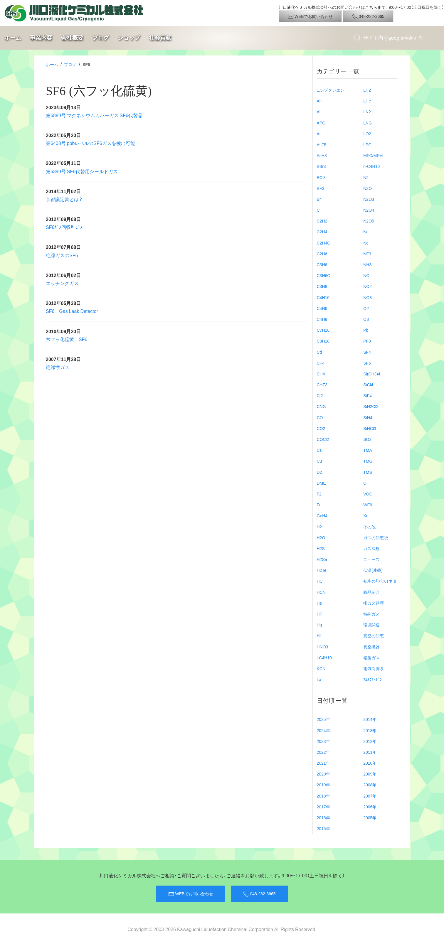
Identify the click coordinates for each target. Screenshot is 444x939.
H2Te (322, 570)
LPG (367, 144)
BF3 (320, 188)
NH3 (367, 264)
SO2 (367, 439)
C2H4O (324, 243)
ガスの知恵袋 (375, 537)
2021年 (323, 763)
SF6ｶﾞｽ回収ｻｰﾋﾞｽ (64, 226)
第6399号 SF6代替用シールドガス (82, 171)
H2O (321, 537)
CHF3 (322, 384)
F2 (319, 494)
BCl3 (321, 177)
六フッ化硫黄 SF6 (66, 339)
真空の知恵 (373, 635)
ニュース (371, 559)
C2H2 (322, 221)
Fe (319, 505)
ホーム (12, 37)
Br (319, 199)
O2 (366, 308)
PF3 (367, 341)
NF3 (367, 254)
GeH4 (322, 515)
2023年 (323, 741)
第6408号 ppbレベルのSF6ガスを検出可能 (90, 142)
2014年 (369, 719)
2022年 (323, 752)
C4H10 (323, 297)
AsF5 (322, 144)
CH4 (321, 374)
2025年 (323, 719)
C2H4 (322, 232)
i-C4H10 (324, 657)
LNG (367, 123)
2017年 (323, 807)
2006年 (369, 807)
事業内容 (41, 37)
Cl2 (320, 395)
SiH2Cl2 (370, 406)
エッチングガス (62, 282)
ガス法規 (371, 548)
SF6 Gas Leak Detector (72, 310)
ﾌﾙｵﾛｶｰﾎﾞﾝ (372, 679)
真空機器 (371, 647)
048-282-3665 (368, 16)
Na (366, 232)
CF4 (320, 363)
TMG (367, 461)
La (319, 679)
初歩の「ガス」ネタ (380, 581)
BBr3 (321, 166)
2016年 (323, 817)
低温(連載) (372, 570)
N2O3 (368, 199)
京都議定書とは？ (64, 199)
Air (319, 101)
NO (366, 275)
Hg (319, 625)
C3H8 (322, 286)
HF (319, 614)
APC (321, 123)
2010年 (369, 763)
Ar (319, 133)
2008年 (369, 785)
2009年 (369, 774)
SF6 (367, 363)
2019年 (323, 785)
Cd (319, 352)
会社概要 (72, 37)
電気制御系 (373, 668)
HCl (320, 581)
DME (321, 483)
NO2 (367, 286)
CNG (321, 406)
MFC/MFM (373, 155)
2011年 (369, 752)
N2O (367, 188)
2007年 (369, 796)
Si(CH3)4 (371, 374)
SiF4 (367, 395)
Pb (365, 330)
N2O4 (368, 210)
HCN (321, 592)
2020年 (323, 774)
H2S (321, 548)
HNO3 (322, 647)
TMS (367, 472)
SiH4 (367, 417)
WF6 (367, 505)
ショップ (129, 37)
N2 (366, 177)
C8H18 (323, 341)
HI (319, 635)
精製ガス (371, 657)
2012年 (369, 741)
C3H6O (324, 275)
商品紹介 (371, 592)
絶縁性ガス (57, 366)
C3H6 (322, 264)
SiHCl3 (369, 428)
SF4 (367, 352)
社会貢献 (160, 37)
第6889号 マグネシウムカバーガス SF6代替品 (94, 115)
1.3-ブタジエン (330, 90)
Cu (319, 461)
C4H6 (322, 308)
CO (320, 417)
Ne (366, 243)
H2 (319, 527)
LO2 (367, 133)
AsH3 (322, 155)
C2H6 (322, 254)
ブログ (100, 37)
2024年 (323, 730)
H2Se (322, 559)
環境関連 (371, 625)
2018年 (323, 796)
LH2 (367, 90)
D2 (319, 472)
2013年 (369, 730)
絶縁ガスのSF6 (62, 255)
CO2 (321, 428)
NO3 (367, 297)
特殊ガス (371, 614)
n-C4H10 (371, 166)
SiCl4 (368, 384)
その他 (369, 527)
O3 (366, 319)
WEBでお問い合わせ (310, 16)
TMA (367, 450)
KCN (321, 668)
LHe (367, 101)
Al (318, 111)
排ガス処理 (373, 603)
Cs (319, 450)
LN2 (367, 111)
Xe (365, 515)
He (319, 603)
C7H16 (323, 330)
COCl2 (323, 439)
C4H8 (322, 319)
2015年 (323, 828)
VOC (367, 494)
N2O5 (368, 221)
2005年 (369, 817)
